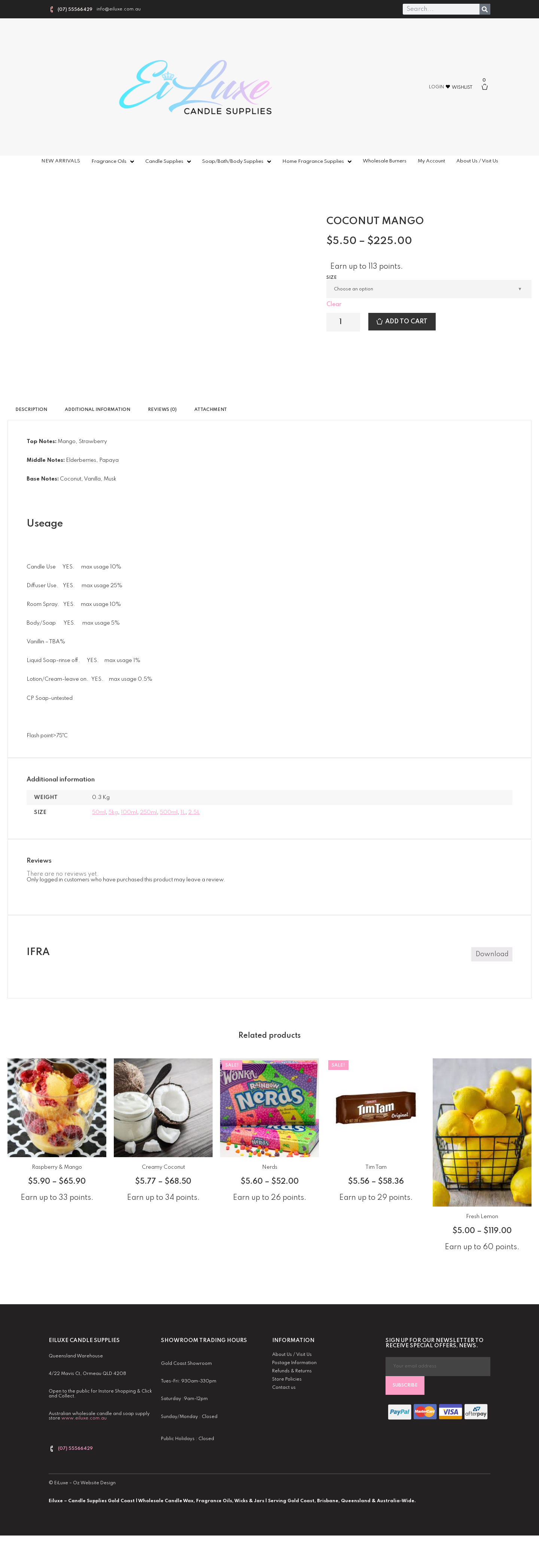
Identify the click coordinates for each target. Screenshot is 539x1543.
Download (492, 954)
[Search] (484, 9)
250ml (148, 812)
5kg (113, 812)
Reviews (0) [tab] (162, 410)
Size (331, 277)
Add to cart (406, 321)
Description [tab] (31, 410)
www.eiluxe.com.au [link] (84, 1418)
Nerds (269, 1167)
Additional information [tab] (97, 410)
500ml (168, 812)
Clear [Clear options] (333, 305)
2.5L (194, 812)
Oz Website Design (94, 1483)
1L (182, 812)
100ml (129, 812)
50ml (99, 812)
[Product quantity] (343, 322)
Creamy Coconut (163, 1167)
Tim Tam (376, 1167)
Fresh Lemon (482, 1216)
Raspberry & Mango (57, 1167)
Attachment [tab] (210, 410)
